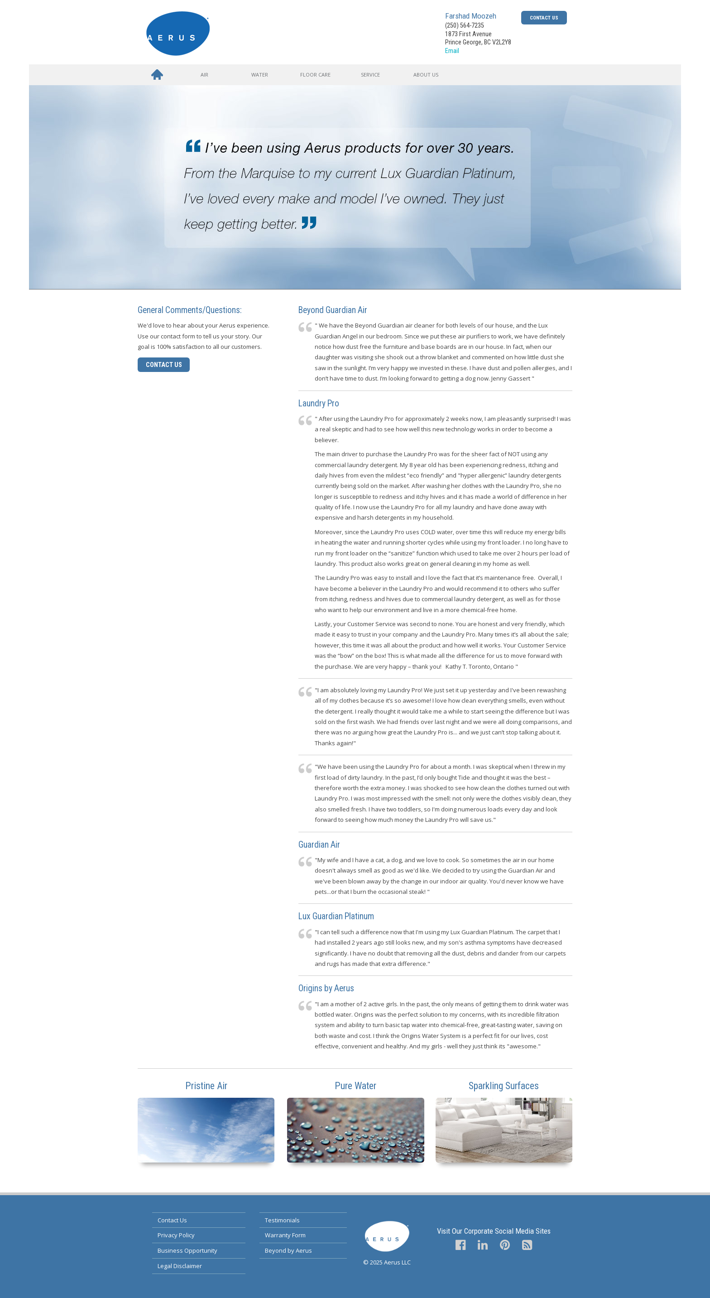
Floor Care (315, 74)
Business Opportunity (187, 1250)
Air (204, 74)
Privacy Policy (176, 1235)
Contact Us (544, 17)
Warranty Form (285, 1235)
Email (452, 51)
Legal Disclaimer (180, 1266)
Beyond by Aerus (288, 1250)
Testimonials (282, 1220)
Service (370, 74)
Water (259, 74)
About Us (425, 74)
